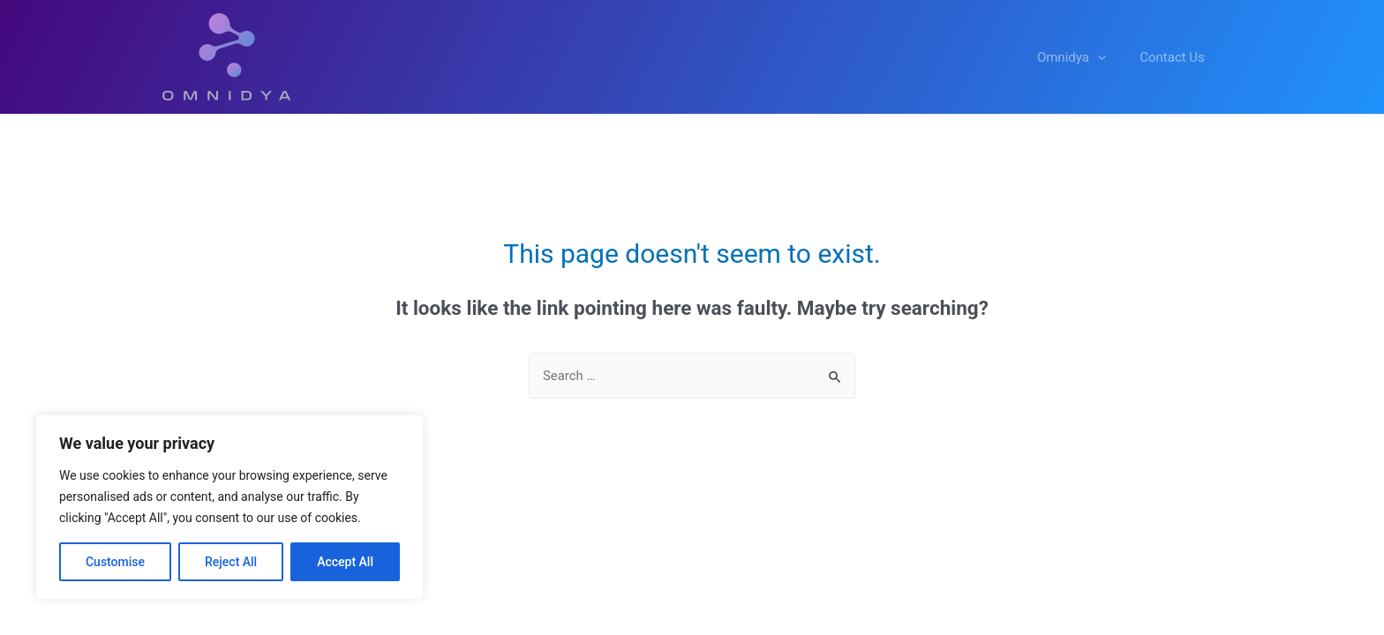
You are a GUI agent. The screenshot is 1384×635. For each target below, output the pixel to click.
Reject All (231, 562)
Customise (115, 562)
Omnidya (1082, 57)
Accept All (345, 562)
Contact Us (1175, 57)
